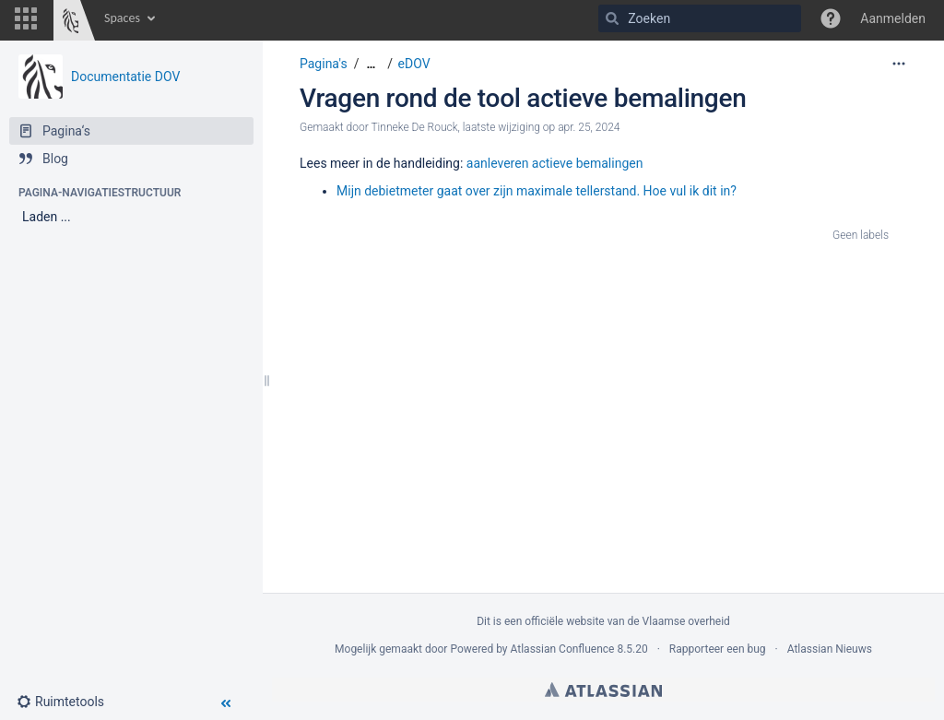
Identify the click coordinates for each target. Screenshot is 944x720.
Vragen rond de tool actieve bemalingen (523, 98)
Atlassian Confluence (563, 649)
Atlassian (603, 690)
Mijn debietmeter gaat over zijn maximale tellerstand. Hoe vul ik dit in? (536, 190)
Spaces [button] (122, 18)
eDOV (414, 63)
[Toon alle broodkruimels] (370, 64)
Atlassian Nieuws (829, 649)
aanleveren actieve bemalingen (554, 163)
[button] (25, 18)
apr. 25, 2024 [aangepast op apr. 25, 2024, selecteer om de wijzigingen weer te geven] (589, 127)
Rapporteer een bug (717, 649)
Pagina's (324, 63)
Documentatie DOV (125, 76)
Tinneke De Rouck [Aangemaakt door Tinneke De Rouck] (414, 127)
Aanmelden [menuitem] (893, 18)
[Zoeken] (612, 18)
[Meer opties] (898, 63)
